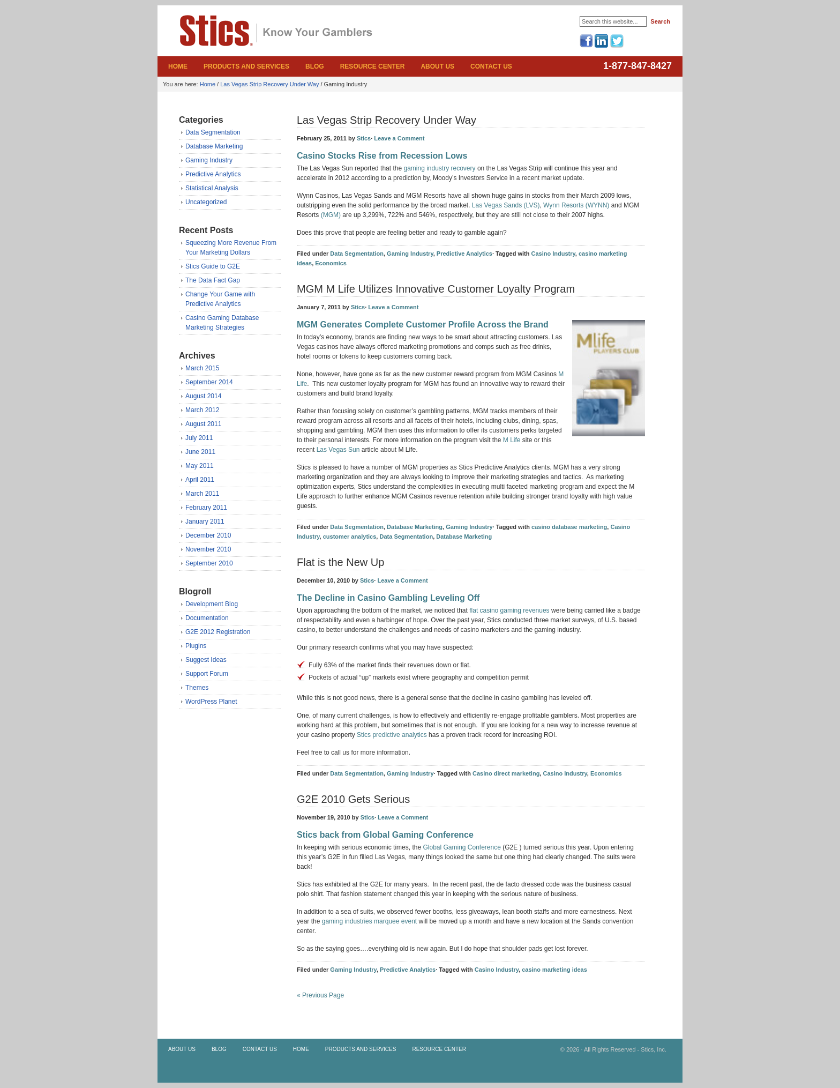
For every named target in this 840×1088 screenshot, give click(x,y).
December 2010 (208, 535)
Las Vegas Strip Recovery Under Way (269, 84)
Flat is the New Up (340, 562)
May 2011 (199, 466)
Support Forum (206, 673)
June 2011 (200, 452)
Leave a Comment (400, 138)
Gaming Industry (208, 160)
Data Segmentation (213, 132)
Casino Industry (553, 253)
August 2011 (203, 424)
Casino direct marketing (505, 773)
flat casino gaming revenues (509, 610)
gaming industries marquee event (369, 921)
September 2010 (209, 563)
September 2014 (209, 382)
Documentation (207, 618)
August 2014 (203, 396)
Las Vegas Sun (338, 449)
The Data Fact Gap (212, 280)
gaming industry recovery (439, 168)
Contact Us (491, 66)
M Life (512, 440)
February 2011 (206, 507)
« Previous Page (320, 995)
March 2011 (202, 493)
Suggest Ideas (206, 660)
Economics (331, 263)
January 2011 (204, 521)
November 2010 (208, 549)
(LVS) (532, 205)
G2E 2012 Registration (217, 632)
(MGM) (331, 215)
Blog (314, 66)
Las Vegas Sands (497, 205)
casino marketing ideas (554, 969)
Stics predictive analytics (392, 735)
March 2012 (202, 410)
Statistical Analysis (211, 188)
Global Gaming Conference (461, 847)
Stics (227, 40)
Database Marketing (214, 146)
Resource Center (372, 66)
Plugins (195, 646)
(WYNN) (598, 205)
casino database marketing (569, 527)
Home (178, 66)
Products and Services (246, 66)
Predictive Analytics (213, 174)
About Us (437, 66)
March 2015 (202, 368)
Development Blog (211, 604)
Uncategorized (206, 202)
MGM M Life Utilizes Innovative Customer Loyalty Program (436, 289)
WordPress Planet (211, 701)
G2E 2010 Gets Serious (353, 799)
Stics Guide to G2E (212, 266)
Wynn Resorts (563, 205)
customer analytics (350, 536)
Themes (196, 687)
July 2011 (199, 438)
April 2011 (199, 479)
